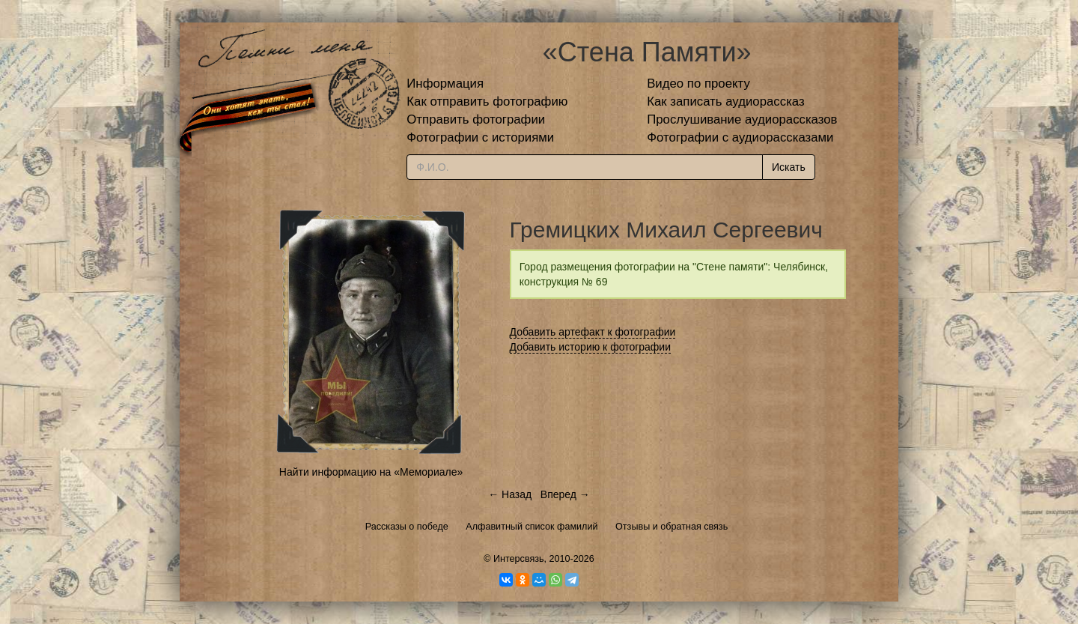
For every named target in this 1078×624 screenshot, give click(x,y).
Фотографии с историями (480, 137)
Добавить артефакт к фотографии (593, 332)
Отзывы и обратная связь (671, 526)
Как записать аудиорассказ (726, 101)
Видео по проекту (698, 83)
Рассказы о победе (406, 526)
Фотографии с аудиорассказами (740, 137)
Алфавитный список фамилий (531, 526)
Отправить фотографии (475, 119)
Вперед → (565, 494)
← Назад (510, 494)
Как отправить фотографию (486, 101)
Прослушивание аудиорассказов (742, 119)
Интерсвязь (518, 559)
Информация (445, 83)
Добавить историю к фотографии (591, 347)
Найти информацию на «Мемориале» (371, 472)
